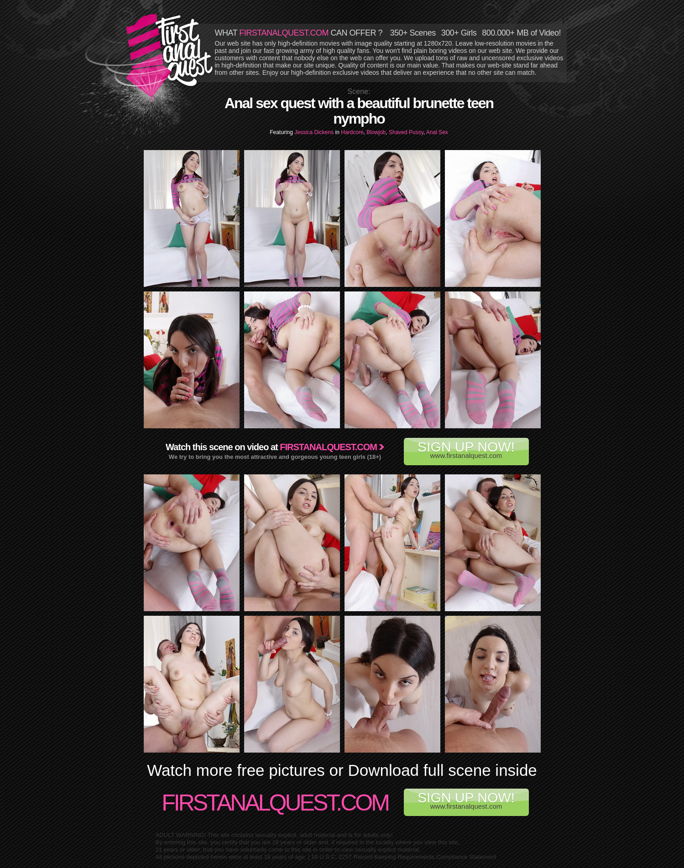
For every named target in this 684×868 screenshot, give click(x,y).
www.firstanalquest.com (466, 449)
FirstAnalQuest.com (275, 803)
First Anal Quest (169, 56)
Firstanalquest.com (328, 447)
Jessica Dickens (314, 132)
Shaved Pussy (406, 132)
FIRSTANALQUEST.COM (284, 32)
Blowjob (376, 132)
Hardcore (352, 132)
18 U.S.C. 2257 (331, 856)
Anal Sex (437, 132)
